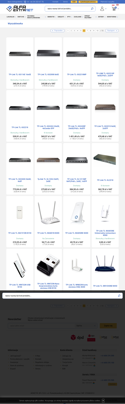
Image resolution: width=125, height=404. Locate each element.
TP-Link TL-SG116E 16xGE (20, 74)
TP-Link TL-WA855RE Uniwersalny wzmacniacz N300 (105, 233)
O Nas (37, 356)
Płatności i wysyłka (107, 2)
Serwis (65, 2)
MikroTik (51, 17)
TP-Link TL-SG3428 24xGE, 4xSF (20, 180)
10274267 (90, 365)
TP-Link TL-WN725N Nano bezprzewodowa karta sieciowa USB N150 (48, 286)
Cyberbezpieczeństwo (88, 2)
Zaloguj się (66, 356)
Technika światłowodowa (33, 16)
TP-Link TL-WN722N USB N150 (19, 286)
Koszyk (114, 6)
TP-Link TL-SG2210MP (76, 74)
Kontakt (55, 2)
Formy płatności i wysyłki (20, 359)
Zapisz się (108, 326)
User (103, 9)
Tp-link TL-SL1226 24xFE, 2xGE (48, 180)
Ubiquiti (61, 17)
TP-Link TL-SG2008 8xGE (48, 74)
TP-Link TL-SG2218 (20, 127)
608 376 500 (107, 380)
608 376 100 (107, 363)
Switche (20, 17)
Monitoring (111, 17)
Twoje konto (67, 362)
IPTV (69, 17)
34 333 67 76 (37, 2)
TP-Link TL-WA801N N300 (48, 233)
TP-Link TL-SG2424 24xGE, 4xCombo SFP (48, 127)
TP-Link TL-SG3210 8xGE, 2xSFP (105, 127)
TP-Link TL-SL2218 (105, 180)
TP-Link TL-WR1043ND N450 (105, 286)
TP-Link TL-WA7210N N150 (19, 233)
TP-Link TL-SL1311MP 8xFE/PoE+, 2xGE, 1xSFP (77, 180)
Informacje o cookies (43, 365)
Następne (111, 30)
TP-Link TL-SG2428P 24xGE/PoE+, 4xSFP (77, 127)
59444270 (90, 358)
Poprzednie (58, 30)
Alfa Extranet (19, 9)
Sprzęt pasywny (87, 16)
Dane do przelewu (17, 365)
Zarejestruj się (67, 359)
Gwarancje (14, 362)
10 (97, 31)
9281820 (90, 383)
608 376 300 (107, 356)
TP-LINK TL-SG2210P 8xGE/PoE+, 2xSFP (105, 74)
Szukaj (92, 8)
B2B (74, 2)
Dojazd (12, 369)
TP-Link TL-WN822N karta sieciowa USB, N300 (77, 286)
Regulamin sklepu (42, 362)
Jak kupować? (15, 356)
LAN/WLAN (10, 17)
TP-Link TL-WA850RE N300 (76, 233)
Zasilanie (77, 17)
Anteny (101, 17)
